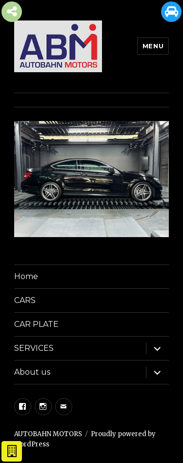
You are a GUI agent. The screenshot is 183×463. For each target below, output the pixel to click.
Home (26, 276)
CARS (25, 300)
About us (32, 372)
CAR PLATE (36, 324)
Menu (152, 46)
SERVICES (34, 348)
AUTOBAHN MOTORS (48, 434)
